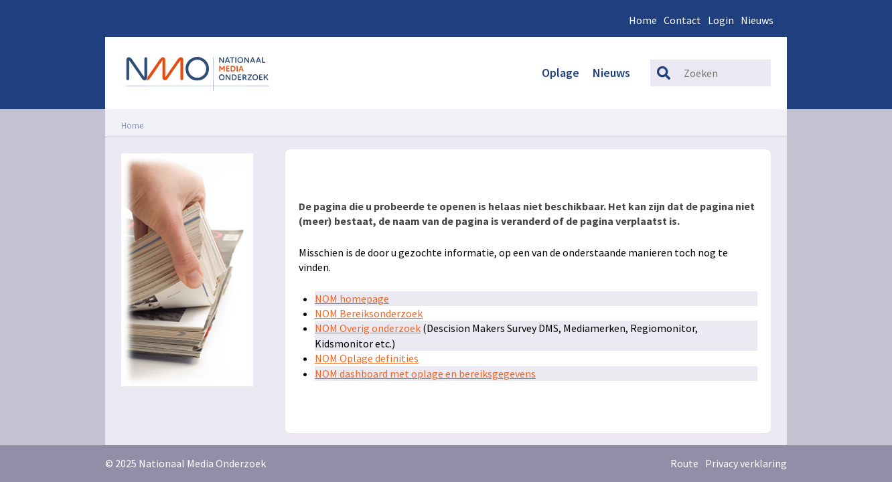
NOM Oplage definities (367, 358)
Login (721, 20)
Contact (682, 20)
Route (684, 463)
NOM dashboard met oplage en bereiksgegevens (425, 373)
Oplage (560, 72)
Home (643, 20)
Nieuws (757, 20)
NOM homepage (352, 298)
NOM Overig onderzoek (368, 328)
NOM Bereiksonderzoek (369, 313)
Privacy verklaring (746, 463)
